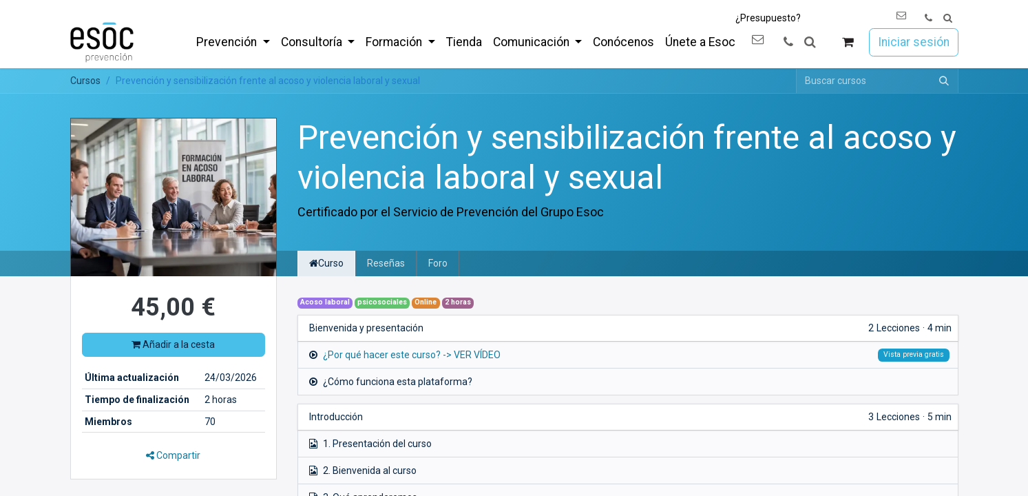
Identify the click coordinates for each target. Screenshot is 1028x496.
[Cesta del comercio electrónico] (847, 42)
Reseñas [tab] (386, 263)
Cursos (85, 80)
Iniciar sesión (914, 42)
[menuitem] (233, 42)
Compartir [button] (173, 455)
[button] (948, 18)
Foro (438, 263)
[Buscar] (944, 81)
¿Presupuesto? (768, 17)
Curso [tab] (326, 263)
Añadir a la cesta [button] (173, 344)
